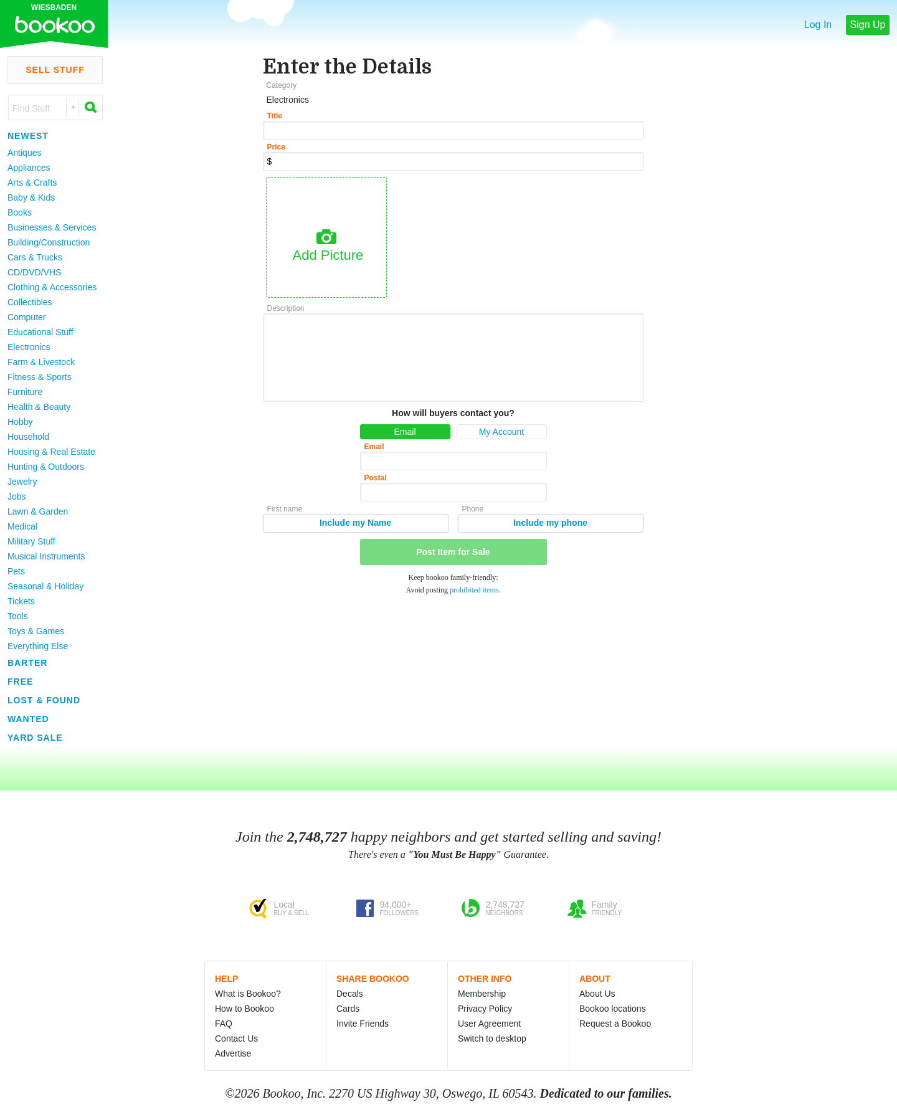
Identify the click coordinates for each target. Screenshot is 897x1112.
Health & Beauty (38, 407)
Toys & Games (35, 631)
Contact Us (236, 1038)
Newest (28, 136)
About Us (597, 994)
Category (282, 85)
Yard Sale (35, 738)
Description (286, 308)
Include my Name (355, 523)
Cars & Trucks (34, 257)
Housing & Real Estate (51, 452)
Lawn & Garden (37, 511)
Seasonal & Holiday (45, 586)
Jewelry (22, 482)
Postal (375, 477)
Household (28, 437)
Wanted (28, 719)
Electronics (28, 347)
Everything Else (37, 646)
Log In (818, 24)
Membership (482, 994)
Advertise (233, 1053)
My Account (501, 432)
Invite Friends (362, 1024)
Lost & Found (43, 700)
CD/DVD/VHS (34, 272)
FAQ (223, 1024)
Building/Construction (48, 242)
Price (276, 147)
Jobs (16, 496)
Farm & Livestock (41, 362)
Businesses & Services (51, 227)
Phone (473, 509)
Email (404, 432)
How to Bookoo (244, 1009)
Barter (27, 663)
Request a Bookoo (615, 1024)
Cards (347, 1009)
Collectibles (29, 302)
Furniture (24, 392)
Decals (349, 994)
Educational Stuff (40, 332)
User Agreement (489, 1024)
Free (20, 682)
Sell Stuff (55, 70)
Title (274, 116)
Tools (17, 616)
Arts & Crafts (32, 183)
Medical (22, 526)
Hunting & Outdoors (45, 467)
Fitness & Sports (39, 377)
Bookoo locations (612, 1009)
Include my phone (550, 523)
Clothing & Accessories (52, 287)
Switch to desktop (492, 1038)
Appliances (28, 168)
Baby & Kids (31, 197)
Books (19, 212)
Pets (16, 571)
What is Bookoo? (248, 994)
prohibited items (474, 590)
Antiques (24, 153)
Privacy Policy (485, 1009)
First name (285, 509)
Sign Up (868, 24)
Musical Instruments (46, 556)
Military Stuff (31, 541)
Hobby (19, 422)
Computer (26, 317)
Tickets (21, 601)
